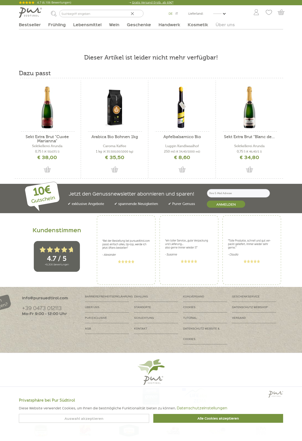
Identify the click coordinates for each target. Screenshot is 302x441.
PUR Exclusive (96, 317)
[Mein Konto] (256, 12)
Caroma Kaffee (114, 146)
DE (171, 13)
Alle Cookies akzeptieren (218, 418)
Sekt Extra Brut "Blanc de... (249, 137)
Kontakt (140, 328)
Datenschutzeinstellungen (202, 407)
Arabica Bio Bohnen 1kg (114, 137)
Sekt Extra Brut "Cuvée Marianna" (47, 139)
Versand (239, 317)
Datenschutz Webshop (250, 307)
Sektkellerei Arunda (47, 146)
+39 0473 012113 (42, 307)
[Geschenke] (139, 24)
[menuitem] (256, 12)
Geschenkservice (246, 296)
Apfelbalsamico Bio (182, 137)
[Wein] (114, 24)
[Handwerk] (169, 24)
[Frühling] (56, 24)
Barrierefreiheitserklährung (109, 296)
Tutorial (190, 317)
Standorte (142, 307)
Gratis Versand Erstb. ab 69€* (153, 2)
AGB (88, 328)
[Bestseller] (31, 24)
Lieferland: (195, 14)
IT (177, 13)
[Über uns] (223, 24)
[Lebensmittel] (87, 24)
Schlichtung (144, 317)
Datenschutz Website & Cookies (201, 334)
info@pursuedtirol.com (45, 298)
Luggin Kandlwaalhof (182, 146)
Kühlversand (193, 296)
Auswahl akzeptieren (83, 418)
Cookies (189, 307)
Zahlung (141, 296)
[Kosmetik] (198, 24)
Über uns (92, 307)
